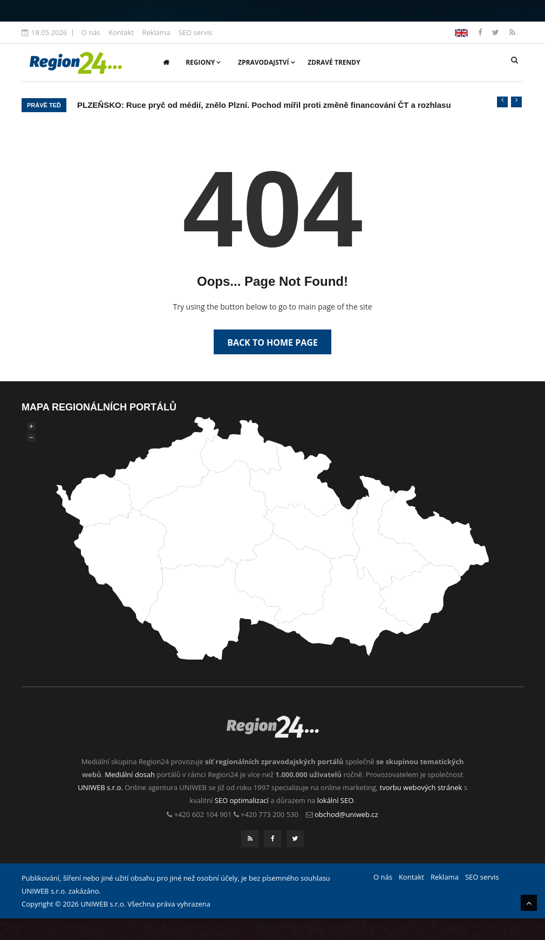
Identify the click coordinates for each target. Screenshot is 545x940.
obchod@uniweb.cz (346, 814)
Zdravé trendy (334, 62)
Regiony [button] (203, 62)
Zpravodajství (266, 62)
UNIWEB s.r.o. (100, 787)
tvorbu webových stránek (421, 787)
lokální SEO (335, 800)
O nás (90, 32)
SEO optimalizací (242, 800)
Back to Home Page (272, 342)
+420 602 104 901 (203, 814)
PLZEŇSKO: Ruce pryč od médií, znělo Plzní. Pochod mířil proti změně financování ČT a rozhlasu (264, 104)
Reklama (156, 32)
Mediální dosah (130, 774)
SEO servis (196, 32)
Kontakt (121, 32)
